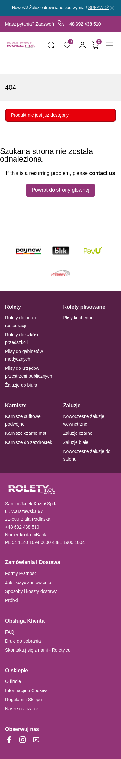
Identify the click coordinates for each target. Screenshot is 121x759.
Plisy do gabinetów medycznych (24, 355)
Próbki (11, 600)
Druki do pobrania (23, 641)
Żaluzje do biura (21, 385)
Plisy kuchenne (78, 317)
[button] (51, 45)
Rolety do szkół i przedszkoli (21, 338)
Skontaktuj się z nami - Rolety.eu (38, 650)
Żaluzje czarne (78, 433)
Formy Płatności (21, 573)
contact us (102, 173)
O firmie (13, 681)
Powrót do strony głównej (60, 190)
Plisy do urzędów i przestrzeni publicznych (28, 372)
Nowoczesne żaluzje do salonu (87, 455)
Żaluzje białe (76, 442)
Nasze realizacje (21, 708)
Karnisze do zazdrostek (28, 442)
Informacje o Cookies (26, 690)
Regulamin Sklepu (23, 699)
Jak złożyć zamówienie (28, 582)
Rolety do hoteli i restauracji (22, 321)
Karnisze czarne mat (25, 433)
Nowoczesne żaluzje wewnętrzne (84, 420)
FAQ (9, 632)
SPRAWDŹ (98, 7)
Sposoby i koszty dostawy (31, 591)
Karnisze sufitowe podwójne (23, 420)
